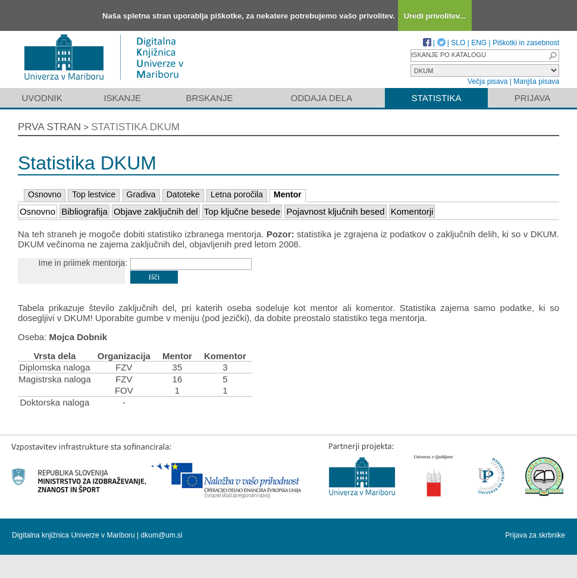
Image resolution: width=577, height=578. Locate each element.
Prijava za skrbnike (535, 535)
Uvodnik (41, 98)
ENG (479, 43)
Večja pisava (487, 81)
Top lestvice (93, 194)
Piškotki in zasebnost (526, 43)
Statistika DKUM (135, 127)
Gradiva (141, 194)
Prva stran (49, 127)
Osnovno (44, 194)
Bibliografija (84, 211)
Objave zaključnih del (156, 211)
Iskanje (122, 98)
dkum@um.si (162, 535)
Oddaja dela (321, 98)
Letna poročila (237, 194)
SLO (458, 43)
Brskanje (209, 98)
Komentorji (412, 211)
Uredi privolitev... (435, 15)
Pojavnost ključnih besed (335, 211)
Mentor (288, 194)
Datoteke (183, 194)
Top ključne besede (242, 211)
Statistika (437, 98)
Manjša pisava (536, 81)
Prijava (532, 98)
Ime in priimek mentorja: (83, 263)
